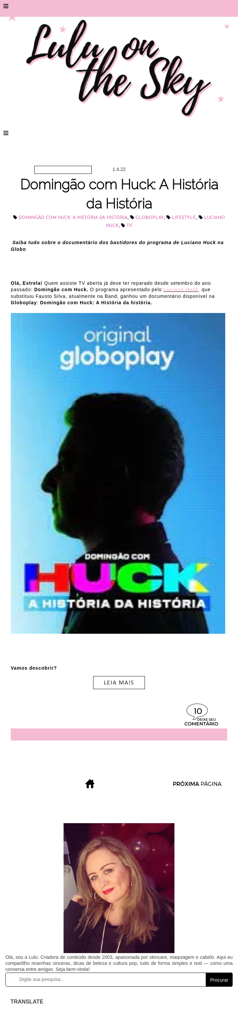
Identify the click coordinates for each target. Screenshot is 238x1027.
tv (129, 226)
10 (198, 711)
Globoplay (149, 218)
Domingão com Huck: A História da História (72, 218)
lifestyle (184, 218)
